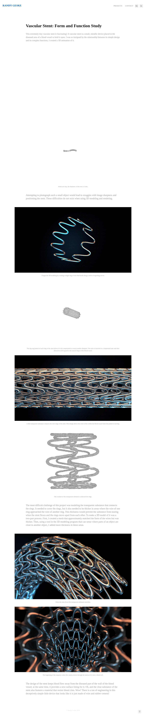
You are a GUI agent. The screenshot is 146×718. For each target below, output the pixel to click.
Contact (129, 6)
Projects (118, 6)
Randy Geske (12, 5)
